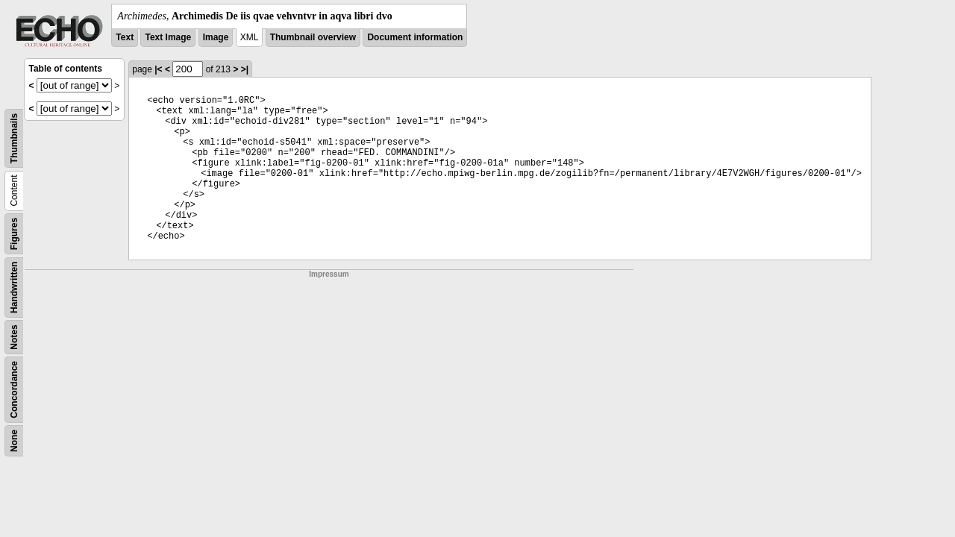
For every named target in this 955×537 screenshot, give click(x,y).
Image (216, 37)
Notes (14, 336)
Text (125, 37)
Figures (14, 234)
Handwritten (14, 287)
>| (244, 69)
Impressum (328, 274)
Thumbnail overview (313, 37)
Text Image (168, 37)
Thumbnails (14, 138)
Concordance (14, 389)
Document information (415, 37)
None (14, 441)
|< (158, 69)
